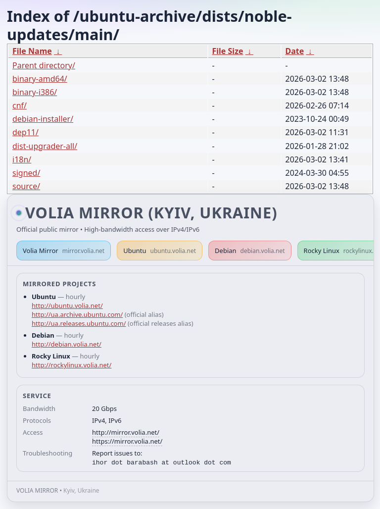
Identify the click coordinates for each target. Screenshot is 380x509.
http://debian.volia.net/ (66, 344)
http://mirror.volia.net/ (125, 432)
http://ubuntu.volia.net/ (67, 305)
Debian (250, 250)
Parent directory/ (43, 65)
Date (294, 51)
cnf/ (19, 105)
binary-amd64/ (39, 78)
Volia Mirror (63, 250)
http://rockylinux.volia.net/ (71, 364)
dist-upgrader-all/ (44, 146)
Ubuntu (159, 250)
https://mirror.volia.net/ (127, 441)
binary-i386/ (34, 92)
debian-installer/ (42, 118)
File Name (32, 51)
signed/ (26, 172)
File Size (227, 51)
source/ (26, 186)
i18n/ (21, 159)
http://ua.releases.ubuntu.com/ (79, 323)
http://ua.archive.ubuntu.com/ (77, 314)
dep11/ (25, 132)
